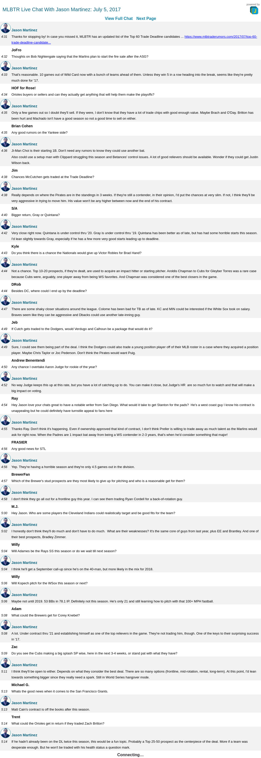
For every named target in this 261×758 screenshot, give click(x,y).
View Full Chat (119, 18)
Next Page (146, 18)
